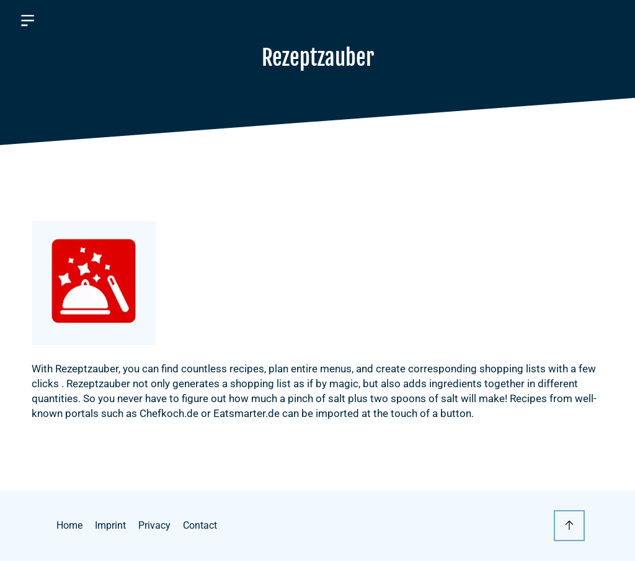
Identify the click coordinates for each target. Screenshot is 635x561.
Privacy (154, 525)
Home (69, 525)
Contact (200, 525)
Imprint (110, 525)
